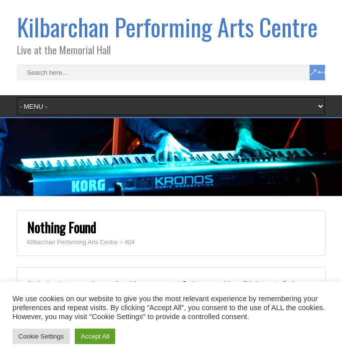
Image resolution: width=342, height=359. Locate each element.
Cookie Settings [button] (41, 336)
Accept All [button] (95, 336)
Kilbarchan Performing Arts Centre (167, 26)
